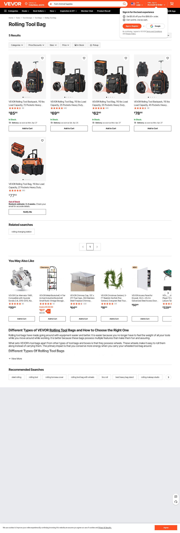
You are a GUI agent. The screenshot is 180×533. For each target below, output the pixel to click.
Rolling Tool (58, 330)
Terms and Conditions (154, 31)
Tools (18, 18)
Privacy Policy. (131, 34)
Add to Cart (27, 128)
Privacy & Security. (105, 528)
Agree (166, 528)
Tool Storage (27, 18)
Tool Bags (38, 18)
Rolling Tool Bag (50, 18)
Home (11, 18)
